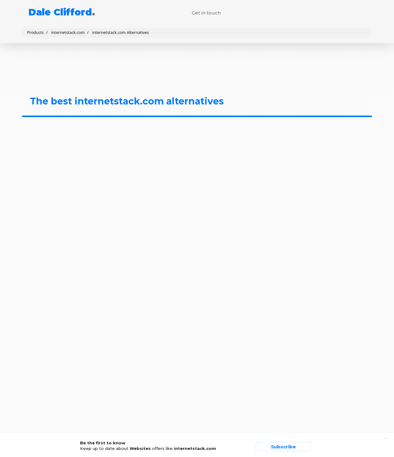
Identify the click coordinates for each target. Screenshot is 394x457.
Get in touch (206, 13)
